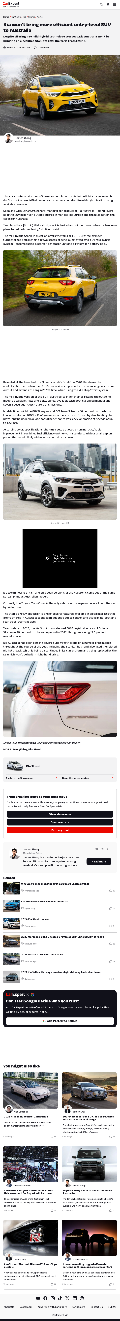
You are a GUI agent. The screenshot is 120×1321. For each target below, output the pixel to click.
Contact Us (97, 1306)
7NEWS (112, 1306)
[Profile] (108, 4)
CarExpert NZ (60, 1315)
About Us (9, 1306)
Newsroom (26, 1306)
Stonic (31, 17)
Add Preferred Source (60, 1021)
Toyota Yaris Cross (33, 603)
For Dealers (78, 1306)
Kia (24, 17)
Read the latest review (88, 777)
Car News (16, 17)
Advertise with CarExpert (52, 1306)
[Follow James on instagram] (102, 851)
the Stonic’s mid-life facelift (54, 382)
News (40, 17)
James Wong (23, 138)
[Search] (101, 4)
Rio (5, 650)
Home (6, 17)
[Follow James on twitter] (107, 851)
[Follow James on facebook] (96, 851)
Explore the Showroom (32, 777)
